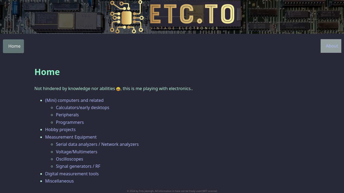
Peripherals (67, 115)
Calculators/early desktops (82, 107)
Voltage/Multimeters (76, 152)
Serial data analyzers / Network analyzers (97, 144)
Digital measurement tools (72, 174)
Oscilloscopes (69, 159)
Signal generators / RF (78, 166)
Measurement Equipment (70, 137)
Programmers (70, 122)
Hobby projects (60, 129)
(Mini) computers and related (74, 100)
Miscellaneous (59, 181)
